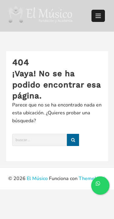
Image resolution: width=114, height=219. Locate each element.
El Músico (37, 178)
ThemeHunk (92, 178)
